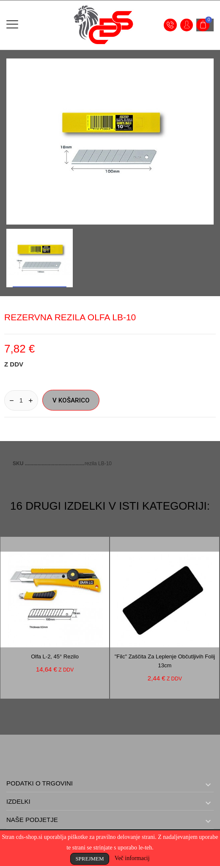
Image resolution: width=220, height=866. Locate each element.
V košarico (71, 400)
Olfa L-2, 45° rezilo (55, 656)
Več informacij (132, 858)
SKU (19, 463)
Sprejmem (89, 858)
